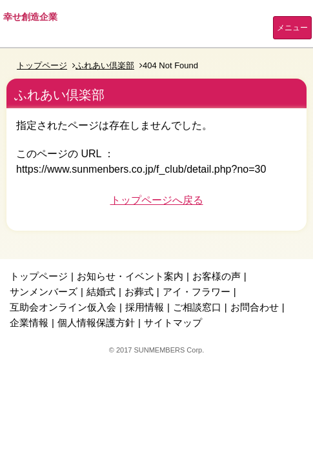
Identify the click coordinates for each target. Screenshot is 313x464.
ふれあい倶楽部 (105, 65)
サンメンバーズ (43, 291)
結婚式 (101, 291)
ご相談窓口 (197, 307)
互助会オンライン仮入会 (63, 307)
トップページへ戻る (156, 200)
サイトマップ (173, 322)
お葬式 (139, 291)
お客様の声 (216, 276)
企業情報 (29, 322)
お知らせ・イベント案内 (130, 276)
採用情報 (144, 307)
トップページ (42, 65)
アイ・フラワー (196, 291)
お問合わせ (254, 307)
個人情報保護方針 (96, 322)
